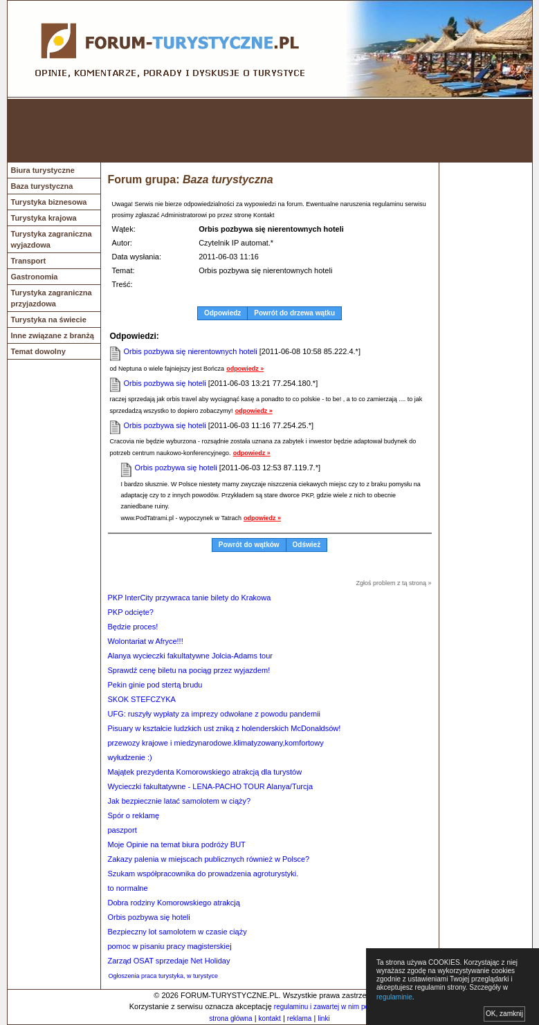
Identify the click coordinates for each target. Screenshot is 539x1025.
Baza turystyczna (42, 186)
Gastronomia (34, 277)
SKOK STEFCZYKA (142, 699)
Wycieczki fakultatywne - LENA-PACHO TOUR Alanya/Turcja (210, 786)
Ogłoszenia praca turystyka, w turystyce (164, 975)
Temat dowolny (38, 351)
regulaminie (394, 997)
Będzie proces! (133, 626)
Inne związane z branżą (52, 335)
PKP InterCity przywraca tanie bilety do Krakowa (189, 597)
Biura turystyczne (43, 170)
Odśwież (307, 544)
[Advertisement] (270, 131)
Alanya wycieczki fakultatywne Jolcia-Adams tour (190, 656)
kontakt (270, 1018)
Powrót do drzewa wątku (294, 313)
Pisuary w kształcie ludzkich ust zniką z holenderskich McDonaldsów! (224, 728)
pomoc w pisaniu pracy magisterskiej (170, 946)
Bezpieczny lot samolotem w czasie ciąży (177, 931)
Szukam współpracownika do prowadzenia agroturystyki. (203, 873)
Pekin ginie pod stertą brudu (155, 685)
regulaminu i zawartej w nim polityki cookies (341, 1006)
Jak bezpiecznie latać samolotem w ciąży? (179, 801)
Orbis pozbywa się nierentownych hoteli (190, 351)
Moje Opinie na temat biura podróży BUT (177, 844)
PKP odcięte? (131, 612)
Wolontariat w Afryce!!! (145, 641)
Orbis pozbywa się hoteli (165, 383)
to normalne (128, 888)
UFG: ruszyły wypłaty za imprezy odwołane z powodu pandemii (214, 714)
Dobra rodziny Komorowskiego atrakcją (174, 902)
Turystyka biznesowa (49, 202)
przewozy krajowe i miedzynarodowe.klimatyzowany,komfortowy (216, 743)
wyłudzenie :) (130, 757)
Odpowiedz (222, 313)
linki (323, 1018)
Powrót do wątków (249, 544)
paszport (122, 830)
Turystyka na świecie (48, 319)
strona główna (230, 1018)
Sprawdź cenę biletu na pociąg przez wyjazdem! (189, 670)
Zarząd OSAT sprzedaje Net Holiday (169, 961)
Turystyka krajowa (44, 218)
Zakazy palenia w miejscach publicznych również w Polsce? (209, 859)
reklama (299, 1018)
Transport (28, 261)
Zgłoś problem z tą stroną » (393, 583)
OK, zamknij (504, 1013)
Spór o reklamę (134, 815)
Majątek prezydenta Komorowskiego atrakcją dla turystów (205, 772)
